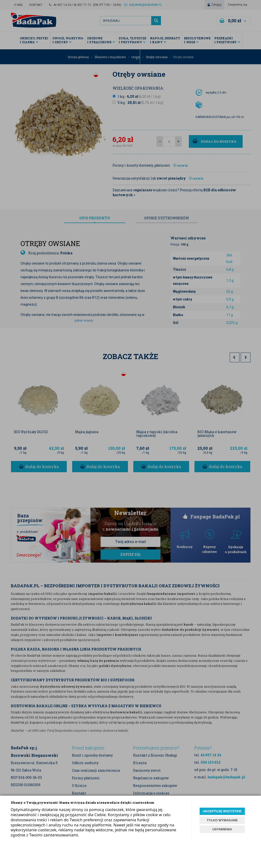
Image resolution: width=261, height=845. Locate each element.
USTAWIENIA (222, 829)
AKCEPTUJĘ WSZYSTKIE (222, 811)
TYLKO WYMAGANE (222, 820)
